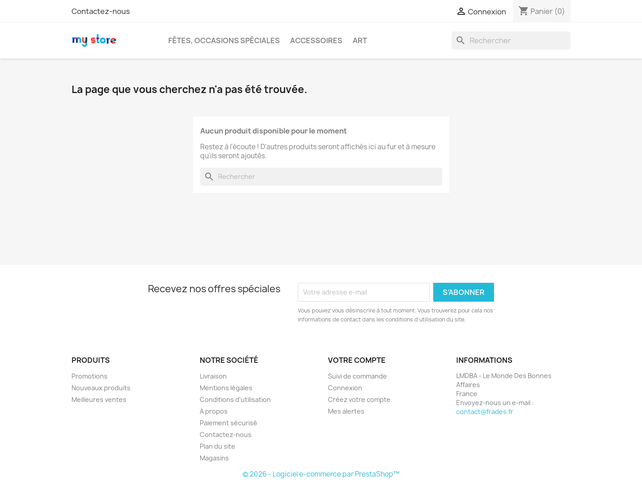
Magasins (214, 458)
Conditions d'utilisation (235, 399)
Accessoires (316, 40)
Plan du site (217, 446)
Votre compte (357, 360)
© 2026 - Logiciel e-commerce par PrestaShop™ (321, 474)
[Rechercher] (511, 40)
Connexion (345, 387)
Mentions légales (226, 387)
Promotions (90, 376)
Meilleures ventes (99, 399)
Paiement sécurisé (228, 423)
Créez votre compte (359, 399)
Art (360, 40)
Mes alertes (346, 411)
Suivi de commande (357, 376)
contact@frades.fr (484, 411)
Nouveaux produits (101, 387)
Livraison (213, 376)
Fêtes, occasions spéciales (224, 40)
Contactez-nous (101, 11)
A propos (214, 411)
